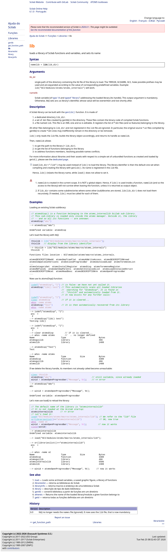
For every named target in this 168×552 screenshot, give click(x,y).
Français (143, 20)
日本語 (152, 20)
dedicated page (60, 159)
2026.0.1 (85, 27)
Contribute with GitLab (57, 2)
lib (9, 48)
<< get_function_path (40, 522)
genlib (10, 42)
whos (33, 302)
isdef (34, 285)
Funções (12, 32)
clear (34, 300)
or (32, 419)
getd (37, 497)
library (11, 54)
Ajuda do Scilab (14, 25)
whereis (39, 494)
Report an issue (62, 517)
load (33, 417)
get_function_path (15, 45)
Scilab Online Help (38, 8)
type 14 (56, 97)
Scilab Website (37, 2)
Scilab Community (79, 2)
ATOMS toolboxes (99, 2)
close (34, 427)
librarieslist (12, 51)
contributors (13, 548)
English (133, 20)
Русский (161, 20)
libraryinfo (12, 57)
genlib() (70, 112)
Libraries (13, 38)
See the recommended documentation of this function (55, 29)
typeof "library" (72, 97)
